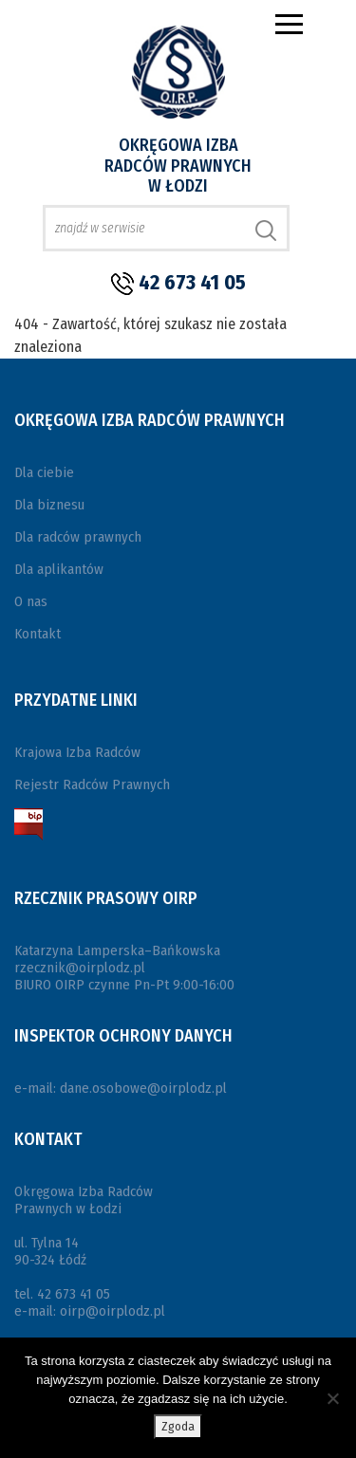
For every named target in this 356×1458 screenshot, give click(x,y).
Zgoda (178, 1426)
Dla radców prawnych (77, 536)
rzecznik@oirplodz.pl (79, 967)
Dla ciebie (44, 472)
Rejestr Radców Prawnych (92, 784)
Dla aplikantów (58, 569)
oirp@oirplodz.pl (112, 1311)
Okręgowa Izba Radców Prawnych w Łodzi (178, 165)
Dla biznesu (49, 504)
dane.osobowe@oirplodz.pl (143, 1088)
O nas (30, 601)
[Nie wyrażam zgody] (332, 1398)
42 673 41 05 (192, 282)
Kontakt (37, 633)
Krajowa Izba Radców (77, 752)
